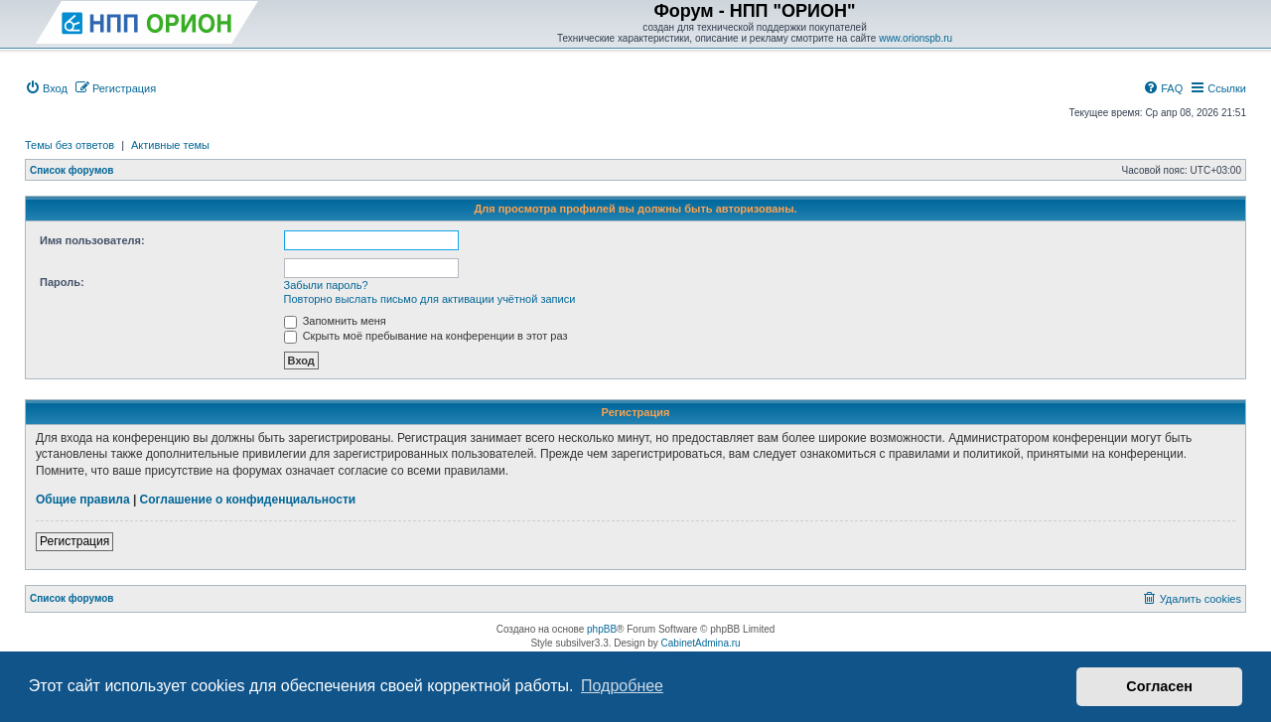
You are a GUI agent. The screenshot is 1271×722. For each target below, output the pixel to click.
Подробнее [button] (622, 685)
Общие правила (83, 499)
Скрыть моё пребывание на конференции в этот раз (426, 336)
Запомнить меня (335, 321)
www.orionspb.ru (915, 38)
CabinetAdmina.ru (701, 643)
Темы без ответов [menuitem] (69, 145)
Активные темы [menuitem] (170, 145)
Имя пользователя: (92, 240)
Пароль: (62, 282)
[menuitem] (46, 88)
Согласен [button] (1159, 686)
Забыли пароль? (326, 285)
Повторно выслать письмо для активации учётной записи (430, 299)
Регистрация (74, 541)
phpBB (602, 629)
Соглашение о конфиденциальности (248, 499)
